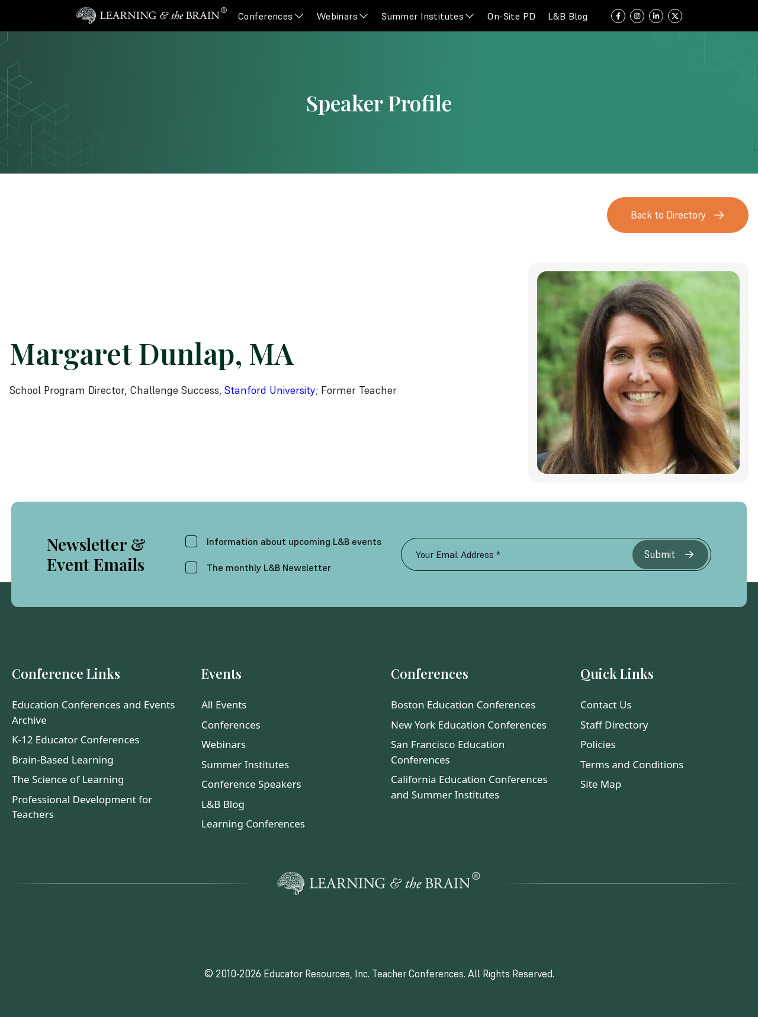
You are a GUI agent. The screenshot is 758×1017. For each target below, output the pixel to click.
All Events (224, 704)
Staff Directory (614, 725)
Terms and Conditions (631, 764)
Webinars (223, 744)
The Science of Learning (68, 779)
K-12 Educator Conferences (75, 739)
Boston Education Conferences (463, 704)
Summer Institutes (245, 764)
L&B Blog (223, 804)
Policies (598, 744)
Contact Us (606, 704)
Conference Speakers (251, 784)
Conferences (231, 725)
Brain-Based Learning (63, 759)
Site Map (600, 784)
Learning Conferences (253, 823)
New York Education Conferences (469, 725)
